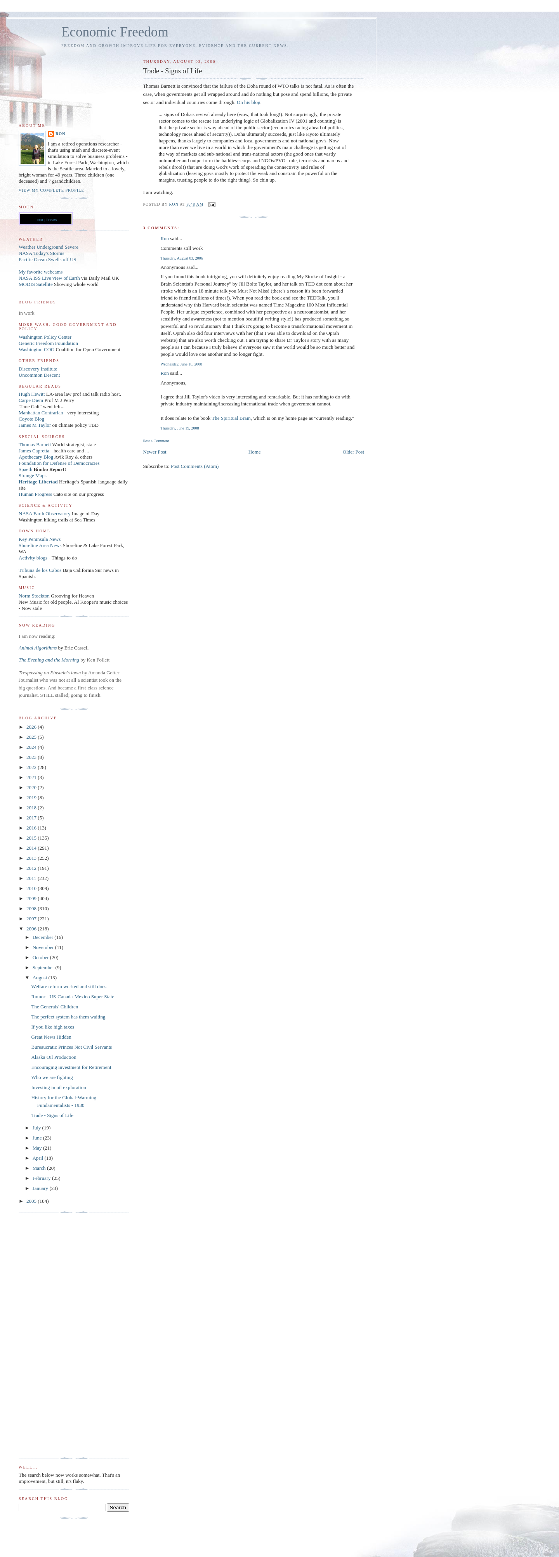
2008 (32, 908)
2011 (32, 878)
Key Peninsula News (40, 539)
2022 (32, 767)
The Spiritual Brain (231, 418)
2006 (32, 929)
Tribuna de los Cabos (40, 570)
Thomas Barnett (35, 444)
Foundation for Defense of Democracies (59, 463)
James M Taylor (35, 425)
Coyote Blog (31, 419)
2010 (32, 888)
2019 (32, 797)
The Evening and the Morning (49, 660)
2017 (32, 818)
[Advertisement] (50, 1335)
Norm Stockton (34, 596)
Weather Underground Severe (48, 247)
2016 (32, 828)
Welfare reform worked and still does (68, 986)
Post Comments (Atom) (195, 466)
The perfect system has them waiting (68, 1017)
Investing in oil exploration (58, 1087)
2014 (32, 848)
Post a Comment (156, 441)
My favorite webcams (40, 272)
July (37, 1128)
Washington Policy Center (45, 337)
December (44, 937)
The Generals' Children (54, 1007)
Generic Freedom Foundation (48, 343)
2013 (32, 858)
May (38, 1148)
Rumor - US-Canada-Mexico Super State (72, 996)
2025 (32, 737)
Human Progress (35, 494)
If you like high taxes (52, 1027)
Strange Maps (33, 475)
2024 (32, 747)
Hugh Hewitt (32, 394)
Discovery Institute (38, 369)
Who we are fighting (52, 1077)
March (40, 1168)
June (38, 1138)
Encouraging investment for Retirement (71, 1067)
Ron (164, 238)
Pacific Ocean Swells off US (47, 259)
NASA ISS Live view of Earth (49, 278)
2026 (32, 727)
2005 (32, 1201)
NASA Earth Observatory (45, 513)
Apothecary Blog (36, 457)
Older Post (353, 452)
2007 (32, 918)
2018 (32, 808)
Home (254, 452)
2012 (32, 868)
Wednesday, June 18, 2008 (181, 364)
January (41, 1188)
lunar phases (46, 220)
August (41, 977)
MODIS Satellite (36, 284)
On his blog (248, 102)
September (44, 967)
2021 (32, 777)
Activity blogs (33, 558)
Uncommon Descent (39, 375)
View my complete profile (51, 190)
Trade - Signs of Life (52, 1115)
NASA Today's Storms (41, 253)
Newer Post (154, 452)
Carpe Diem (31, 400)
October (41, 957)
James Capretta (34, 451)
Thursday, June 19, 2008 (179, 428)
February (42, 1178)
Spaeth (25, 469)
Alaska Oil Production (53, 1057)
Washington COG (36, 349)
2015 (32, 838)
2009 (32, 898)
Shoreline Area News (40, 545)
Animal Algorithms (38, 648)
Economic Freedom (114, 32)
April (39, 1158)
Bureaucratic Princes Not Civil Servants (71, 1047)
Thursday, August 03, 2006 (181, 258)
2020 (32, 787)
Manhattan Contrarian (41, 413)
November (44, 947)
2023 (32, 757)
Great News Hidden (51, 1037)
